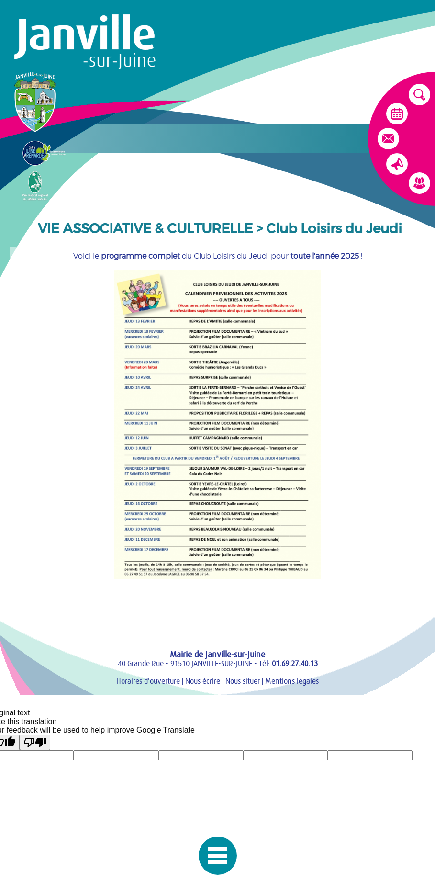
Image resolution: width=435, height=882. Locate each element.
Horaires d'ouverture (148, 681)
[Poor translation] (35, 742)
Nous (202, 681)
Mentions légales (292, 681)
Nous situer (242, 681)
